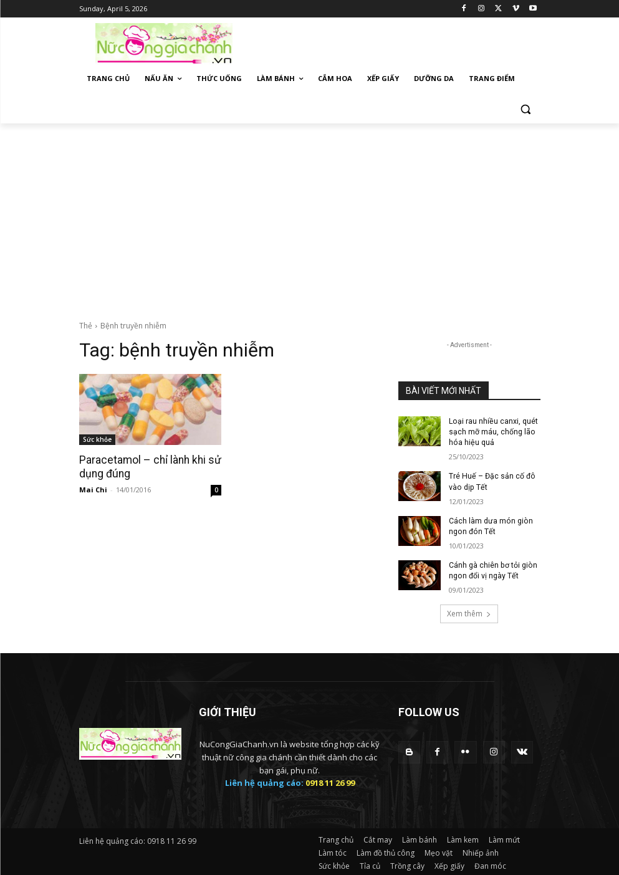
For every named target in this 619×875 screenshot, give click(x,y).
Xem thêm (469, 611)
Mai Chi (93, 489)
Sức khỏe (97, 439)
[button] (525, 108)
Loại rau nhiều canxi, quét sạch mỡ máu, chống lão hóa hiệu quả (493, 432)
